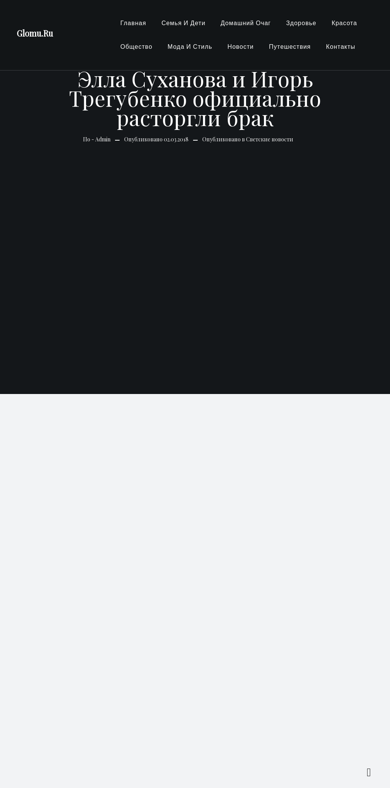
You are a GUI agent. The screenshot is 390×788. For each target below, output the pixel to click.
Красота (344, 23)
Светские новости (269, 139)
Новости (240, 46)
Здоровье (301, 23)
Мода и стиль (190, 46)
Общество (136, 46)
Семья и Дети (183, 23)
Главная (133, 23)
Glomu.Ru (35, 33)
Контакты (340, 46)
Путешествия (290, 46)
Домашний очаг (246, 23)
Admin (102, 139)
